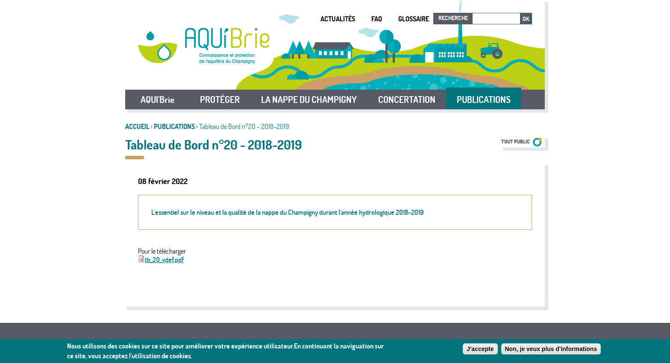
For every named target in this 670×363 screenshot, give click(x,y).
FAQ (376, 19)
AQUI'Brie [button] (157, 99)
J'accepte (480, 349)
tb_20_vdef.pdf (164, 259)
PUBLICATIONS (484, 99)
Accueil (137, 126)
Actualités (337, 19)
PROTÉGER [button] (220, 99)
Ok (526, 19)
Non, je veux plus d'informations (551, 349)
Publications (174, 126)
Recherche (453, 18)
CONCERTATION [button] (406, 99)
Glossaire (413, 19)
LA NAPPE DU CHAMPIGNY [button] (309, 99)
